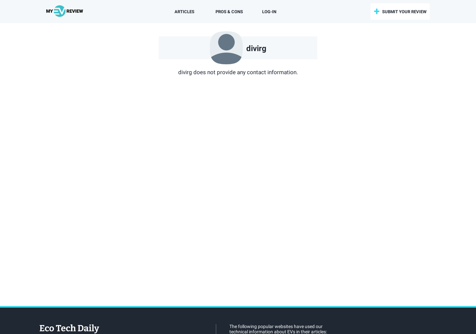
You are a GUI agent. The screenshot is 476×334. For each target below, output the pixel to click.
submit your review (404, 11)
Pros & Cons (229, 11)
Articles (184, 11)
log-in (269, 11)
